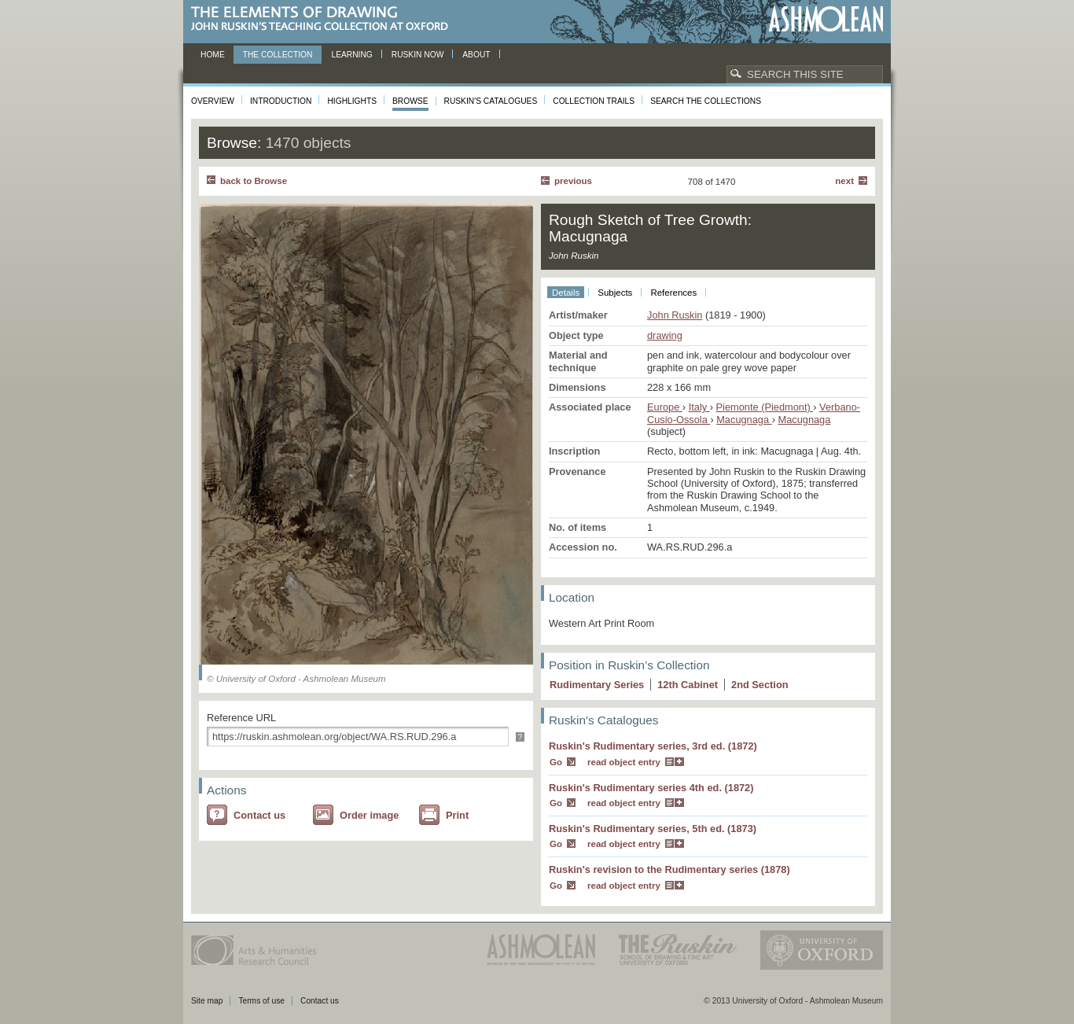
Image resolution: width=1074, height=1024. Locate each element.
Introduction (280, 101)
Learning (351, 54)
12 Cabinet (687, 685)
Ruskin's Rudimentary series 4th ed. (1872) (651, 788)
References (673, 292)
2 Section (760, 685)
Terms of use (261, 1000)
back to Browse (253, 181)
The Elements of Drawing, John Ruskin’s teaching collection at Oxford (324, 19)
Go (556, 762)
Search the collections (705, 101)
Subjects (615, 292)
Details (565, 292)
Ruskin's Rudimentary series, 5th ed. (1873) (652, 828)
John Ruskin (674, 315)
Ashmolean (826, 19)
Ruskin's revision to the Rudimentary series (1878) (669, 869)
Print (457, 815)
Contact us (259, 815)
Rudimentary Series (597, 685)
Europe (664, 407)
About (476, 54)
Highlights (352, 101)
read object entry (623, 762)
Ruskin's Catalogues (491, 101)
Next (844, 181)
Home (212, 54)
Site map (207, 1000)
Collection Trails (593, 101)
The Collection (278, 54)
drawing (664, 335)
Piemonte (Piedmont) (765, 407)
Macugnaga (743, 419)
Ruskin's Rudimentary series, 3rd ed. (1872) (653, 746)
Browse (410, 101)
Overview (212, 101)
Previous (573, 181)
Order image (369, 815)
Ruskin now (418, 54)
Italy (699, 407)
